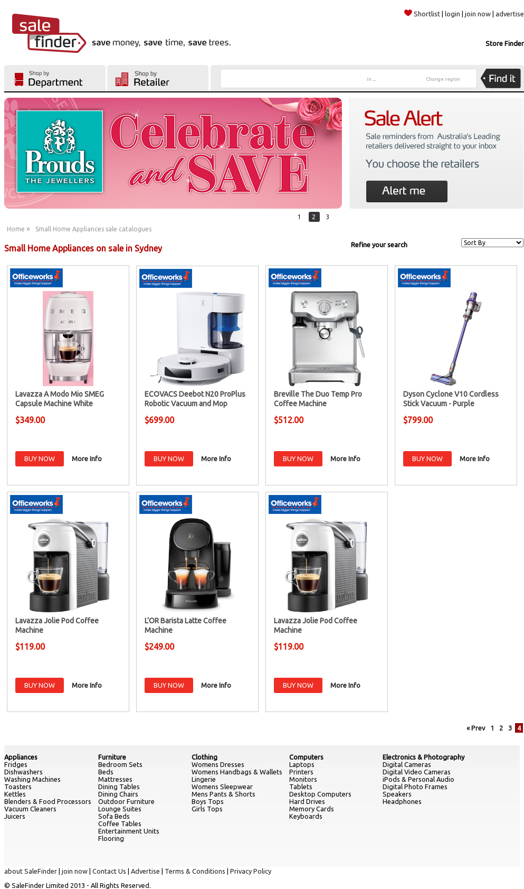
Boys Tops (208, 801)
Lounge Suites (119, 808)
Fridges (15, 764)
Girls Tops (207, 808)
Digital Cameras (407, 764)
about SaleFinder (30, 871)
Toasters (18, 786)
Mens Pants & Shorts (223, 794)
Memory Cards (311, 808)
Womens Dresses (218, 764)
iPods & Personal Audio (418, 779)
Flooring (111, 838)
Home (16, 229)
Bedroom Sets (120, 764)
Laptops (302, 764)
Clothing (204, 757)
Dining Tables (119, 786)
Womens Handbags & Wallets (237, 771)
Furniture (112, 757)
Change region (443, 79)
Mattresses (115, 779)
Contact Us (109, 871)
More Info (87, 458)
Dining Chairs (118, 794)
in (371, 79)
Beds (105, 771)
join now (478, 13)
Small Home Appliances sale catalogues (93, 229)
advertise (510, 13)
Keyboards (305, 816)
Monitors (303, 779)
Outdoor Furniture (126, 801)
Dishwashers (23, 771)
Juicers (14, 816)
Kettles (15, 794)
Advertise (145, 871)
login (452, 13)
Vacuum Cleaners (30, 808)
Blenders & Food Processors (47, 801)
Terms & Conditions (195, 871)
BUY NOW (39, 458)
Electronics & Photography (423, 757)
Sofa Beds (114, 816)
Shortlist (422, 13)
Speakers (397, 794)
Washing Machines (32, 779)
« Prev (475, 728)
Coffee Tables (119, 823)
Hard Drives (307, 801)
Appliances (20, 757)
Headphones (402, 801)
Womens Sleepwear (222, 786)
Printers (301, 771)
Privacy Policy (250, 871)
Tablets (300, 786)
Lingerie (204, 779)
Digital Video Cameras (417, 771)
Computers (306, 757)
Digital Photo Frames (415, 786)
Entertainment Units (128, 831)
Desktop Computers (320, 794)
